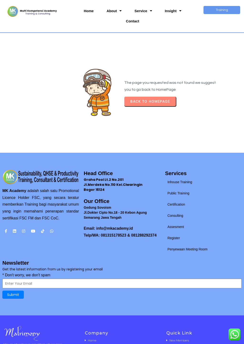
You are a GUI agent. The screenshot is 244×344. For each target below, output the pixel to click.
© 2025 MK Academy (122, 339)
